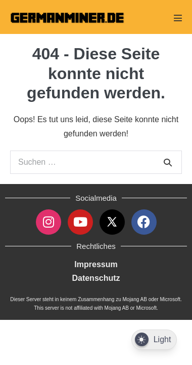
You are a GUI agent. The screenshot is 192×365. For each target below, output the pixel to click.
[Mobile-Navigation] (178, 18)
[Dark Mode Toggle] (154, 340)
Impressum (95, 264)
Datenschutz (96, 278)
